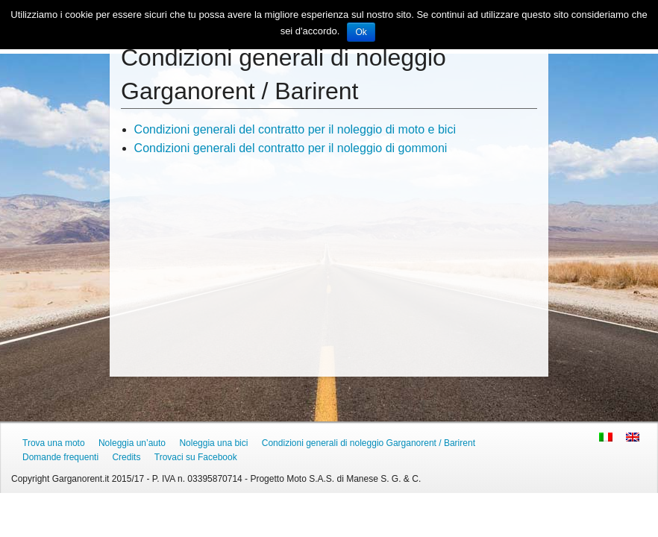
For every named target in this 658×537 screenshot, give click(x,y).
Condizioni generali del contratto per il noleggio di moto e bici (295, 129)
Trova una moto (53, 443)
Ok (360, 32)
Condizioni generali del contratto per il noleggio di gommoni (291, 148)
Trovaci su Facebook (195, 457)
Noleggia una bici (213, 443)
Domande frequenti (60, 457)
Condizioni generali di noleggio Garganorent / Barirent (368, 443)
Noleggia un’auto (132, 443)
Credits (126, 457)
